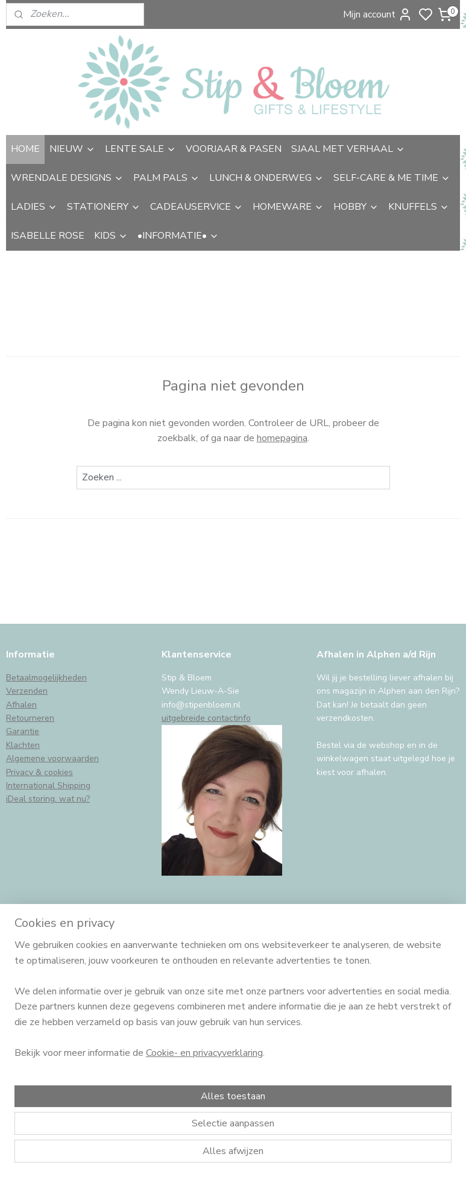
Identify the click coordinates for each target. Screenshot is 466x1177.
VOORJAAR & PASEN (234, 148)
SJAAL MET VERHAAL (348, 148)
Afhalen (21, 705)
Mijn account (377, 14)
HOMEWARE (288, 206)
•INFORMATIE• (178, 235)
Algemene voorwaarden (52, 758)
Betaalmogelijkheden (46, 677)
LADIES (34, 206)
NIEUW (72, 148)
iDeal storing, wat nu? (48, 799)
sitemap (297, 1155)
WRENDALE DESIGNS (67, 177)
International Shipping (48, 785)
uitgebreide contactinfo (206, 718)
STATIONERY (103, 206)
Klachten (23, 745)
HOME (25, 148)
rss (319, 1155)
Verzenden (27, 691)
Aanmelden (40, 1055)
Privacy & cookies (39, 772)
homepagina (282, 438)
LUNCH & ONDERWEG (266, 177)
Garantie (22, 731)
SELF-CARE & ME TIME (391, 177)
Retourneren (30, 718)
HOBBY (356, 206)
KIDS (111, 235)
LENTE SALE (140, 148)
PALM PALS (166, 177)
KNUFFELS (418, 206)
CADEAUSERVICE (196, 206)
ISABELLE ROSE (47, 235)
